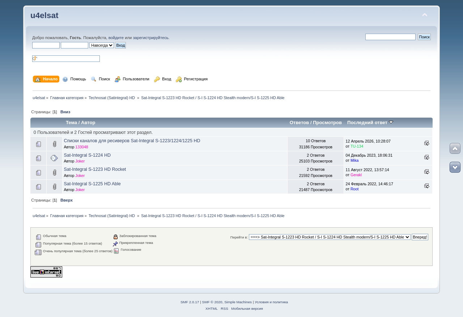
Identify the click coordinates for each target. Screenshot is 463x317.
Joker (80, 161)
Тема (71, 122)
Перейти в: (239, 237)
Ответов (299, 122)
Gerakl (356, 175)
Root (354, 189)
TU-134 (357, 146)
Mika (354, 160)
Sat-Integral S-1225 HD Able (92, 183)
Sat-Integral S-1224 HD (87, 155)
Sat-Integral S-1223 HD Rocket (95, 169)
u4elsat (44, 15)
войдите (116, 37)
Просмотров (327, 122)
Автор (88, 122)
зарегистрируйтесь (150, 37)
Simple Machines (238, 302)
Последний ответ (370, 122)
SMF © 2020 (212, 302)
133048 (81, 147)
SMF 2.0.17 (189, 302)
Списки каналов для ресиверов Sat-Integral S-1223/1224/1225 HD (132, 140)
